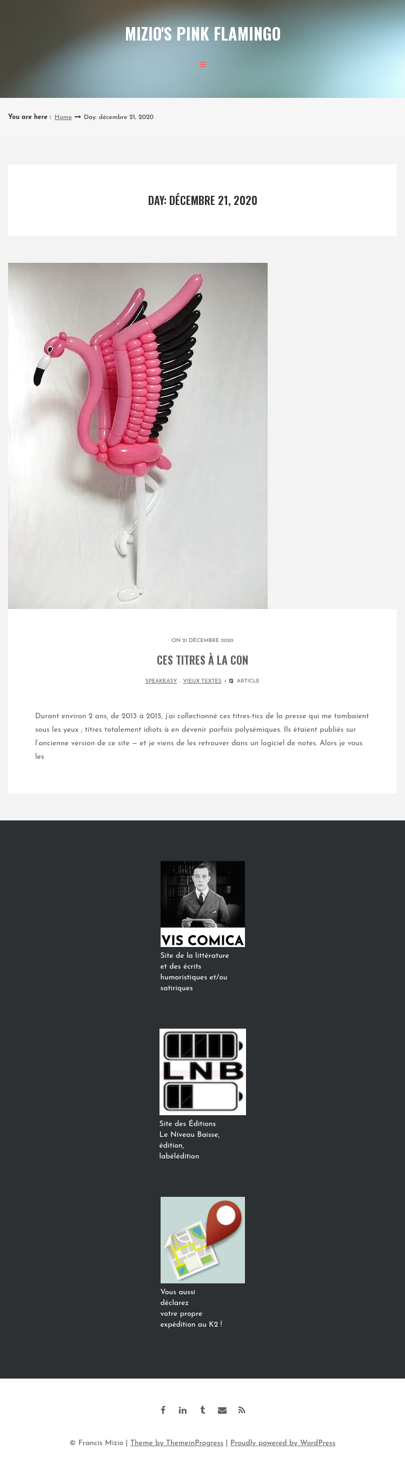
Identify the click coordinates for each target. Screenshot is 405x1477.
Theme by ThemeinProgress (176, 1443)
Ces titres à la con (202, 660)
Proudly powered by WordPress (283, 1443)
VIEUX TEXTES (202, 681)
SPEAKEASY (161, 681)
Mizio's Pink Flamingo (203, 33)
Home (63, 117)
